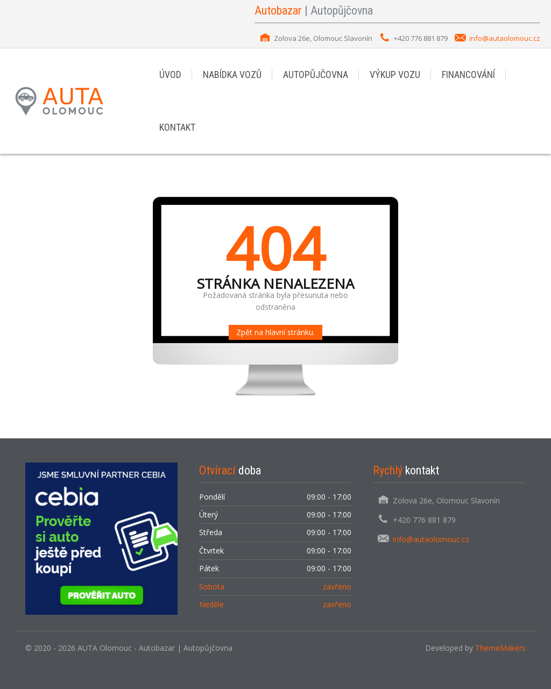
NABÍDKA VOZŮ (232, 74)
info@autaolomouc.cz (504, 38)
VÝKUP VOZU (395, 74)
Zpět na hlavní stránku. (275, 332)
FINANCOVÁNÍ (468, 74)
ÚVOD (170, 74)
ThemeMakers (500, 648)
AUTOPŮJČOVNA (315, 74)
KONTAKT (177, 127)
